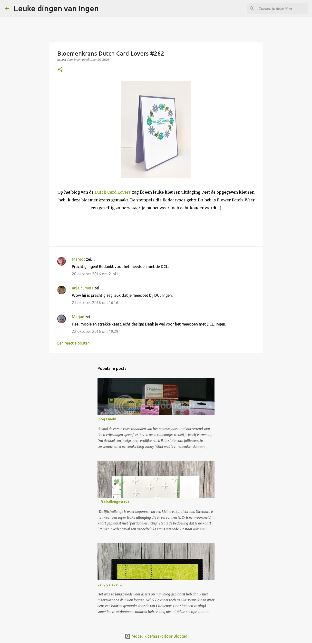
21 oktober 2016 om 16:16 (95, 302)
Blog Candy (107, 419)
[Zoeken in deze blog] (282, 8)
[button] (60, 69)
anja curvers (82, 288)
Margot (78, 259)
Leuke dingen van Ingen (56, 8)
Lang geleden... (110, 584)
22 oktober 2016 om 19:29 (95, 331)
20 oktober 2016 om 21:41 (95, 274)
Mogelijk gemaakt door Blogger (156, 636)
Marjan (78, 317)
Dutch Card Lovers (113, 192)
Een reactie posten (73, 343)
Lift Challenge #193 (113, 502)
